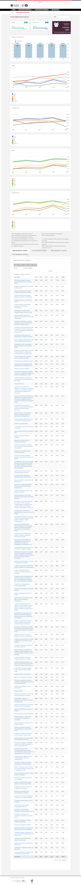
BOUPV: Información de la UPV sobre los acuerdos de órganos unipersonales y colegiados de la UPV (24, 768)
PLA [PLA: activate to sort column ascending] (52, 277)
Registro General (18, 691)
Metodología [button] (55, 9)
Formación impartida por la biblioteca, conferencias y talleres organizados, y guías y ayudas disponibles (23, 744)
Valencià (40, 1)
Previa (56, 860)
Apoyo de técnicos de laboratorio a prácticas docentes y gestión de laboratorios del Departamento (22, 414)
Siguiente (64, 860)
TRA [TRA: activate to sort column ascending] (57, 277)
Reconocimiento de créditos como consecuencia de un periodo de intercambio (22, 718)
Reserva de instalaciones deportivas (23, 677)
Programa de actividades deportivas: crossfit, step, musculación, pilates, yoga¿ (23, 669)
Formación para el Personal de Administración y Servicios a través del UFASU (23, 512)
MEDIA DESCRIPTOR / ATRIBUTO (20, 250)
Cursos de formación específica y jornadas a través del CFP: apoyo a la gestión (23, 457)
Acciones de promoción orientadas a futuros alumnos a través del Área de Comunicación (23, 446)
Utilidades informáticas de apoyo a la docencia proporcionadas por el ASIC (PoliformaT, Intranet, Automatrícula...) (23, 663)
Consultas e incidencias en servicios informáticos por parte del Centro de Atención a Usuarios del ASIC (23, 323)
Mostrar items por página (23, 268)
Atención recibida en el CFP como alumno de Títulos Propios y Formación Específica (23, 497)
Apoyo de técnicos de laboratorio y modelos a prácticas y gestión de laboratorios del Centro (22, 535)
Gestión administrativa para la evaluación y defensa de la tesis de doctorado (22, 572)
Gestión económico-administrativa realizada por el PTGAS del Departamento (22, 306)
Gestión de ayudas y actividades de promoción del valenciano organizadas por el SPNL (23, 379)
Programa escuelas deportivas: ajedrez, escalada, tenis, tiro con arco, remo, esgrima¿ (24, 640)
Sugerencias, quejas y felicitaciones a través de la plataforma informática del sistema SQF (23, 834)
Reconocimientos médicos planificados (23, 713)
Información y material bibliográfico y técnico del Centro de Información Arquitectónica (23, 486)
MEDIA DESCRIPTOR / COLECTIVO (59, 250)
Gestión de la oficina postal (21, 423)
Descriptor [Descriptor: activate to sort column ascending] (17, 277)
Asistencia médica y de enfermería (22, 674)
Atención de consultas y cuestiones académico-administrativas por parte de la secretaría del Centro (24, 682)
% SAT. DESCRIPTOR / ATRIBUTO (39, 250)
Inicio (13, 12)
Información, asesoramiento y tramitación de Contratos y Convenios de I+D (23, 815)
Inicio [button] (13, 9)
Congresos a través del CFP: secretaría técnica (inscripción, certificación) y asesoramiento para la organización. (24, 352)
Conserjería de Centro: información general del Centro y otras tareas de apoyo (23, 346)
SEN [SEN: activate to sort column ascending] (46, 277)
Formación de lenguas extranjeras (22, 824)
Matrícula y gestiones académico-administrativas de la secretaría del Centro (22, 729)
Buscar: (58, 271)
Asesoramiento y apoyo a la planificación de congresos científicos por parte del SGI (23, 700)
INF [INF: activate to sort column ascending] (41, 277)
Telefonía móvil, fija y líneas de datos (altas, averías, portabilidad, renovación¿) (23, 599)
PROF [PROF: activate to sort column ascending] (63, 277)
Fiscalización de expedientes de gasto (23, 361)
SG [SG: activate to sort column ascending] (36, 277)
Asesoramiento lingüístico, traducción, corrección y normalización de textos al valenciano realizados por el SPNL (23, 373)
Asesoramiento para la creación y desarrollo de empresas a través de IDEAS (23, 282)
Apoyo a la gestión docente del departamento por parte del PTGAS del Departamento (23, 317)
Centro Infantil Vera (19, 383)
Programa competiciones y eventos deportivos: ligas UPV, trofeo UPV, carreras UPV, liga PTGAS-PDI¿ (23, 622)
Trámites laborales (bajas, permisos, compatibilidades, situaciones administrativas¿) (23, 758)
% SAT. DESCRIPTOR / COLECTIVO (20, 254)
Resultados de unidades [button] (41, 9)
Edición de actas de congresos (21, 368)
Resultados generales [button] (25, 9)
